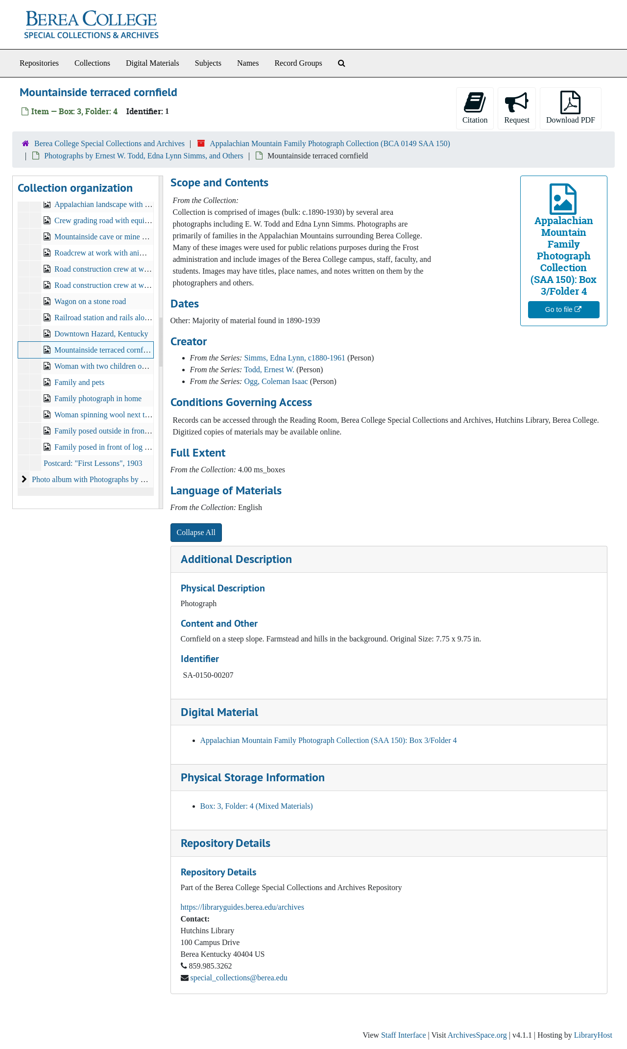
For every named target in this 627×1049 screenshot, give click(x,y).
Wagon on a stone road (90, 301)
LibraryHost (593, 1035)
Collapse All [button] (196, 532)
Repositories (39, 63)
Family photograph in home (98, 398)
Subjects (208, 63)
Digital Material (219, 711)
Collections (92, 63)
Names (248, 63)
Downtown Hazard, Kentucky (101, 334)
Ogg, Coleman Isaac (276, 381)
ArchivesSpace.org (477, 1035)
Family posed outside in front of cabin (114, 431)
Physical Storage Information (253, 777)
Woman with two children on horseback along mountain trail (149, 366)
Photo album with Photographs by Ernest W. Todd (110, 479)
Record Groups (298, 63)
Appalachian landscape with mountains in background (139, 204)
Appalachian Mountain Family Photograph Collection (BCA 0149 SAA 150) (330, 143)
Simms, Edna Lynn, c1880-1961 (294, 358)
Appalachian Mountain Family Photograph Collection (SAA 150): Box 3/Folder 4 (328, 740)
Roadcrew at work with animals (104, 253)
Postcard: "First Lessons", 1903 (93, 463)
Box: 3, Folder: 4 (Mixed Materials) (256, 806)
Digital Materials (152, 63)
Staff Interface (403, 1035)
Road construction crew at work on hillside (122, 285)
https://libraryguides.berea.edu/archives (242, 907)
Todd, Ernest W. (269, 369)
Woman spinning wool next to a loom (113, 414)
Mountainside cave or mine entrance (111, 236)
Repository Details (225, 842)
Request (517, 107)
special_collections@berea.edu (239, 977)
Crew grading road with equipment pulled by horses (135, 220)
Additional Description (236, 558)
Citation (475, 107)
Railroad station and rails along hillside (115, 317)
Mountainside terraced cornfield (104, 350)
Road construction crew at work (104, 269)
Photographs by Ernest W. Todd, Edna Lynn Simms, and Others (143, 156)
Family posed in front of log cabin (108, 447)
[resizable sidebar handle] (161, 342)
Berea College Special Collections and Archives (109, 143)
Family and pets (79, 382)
